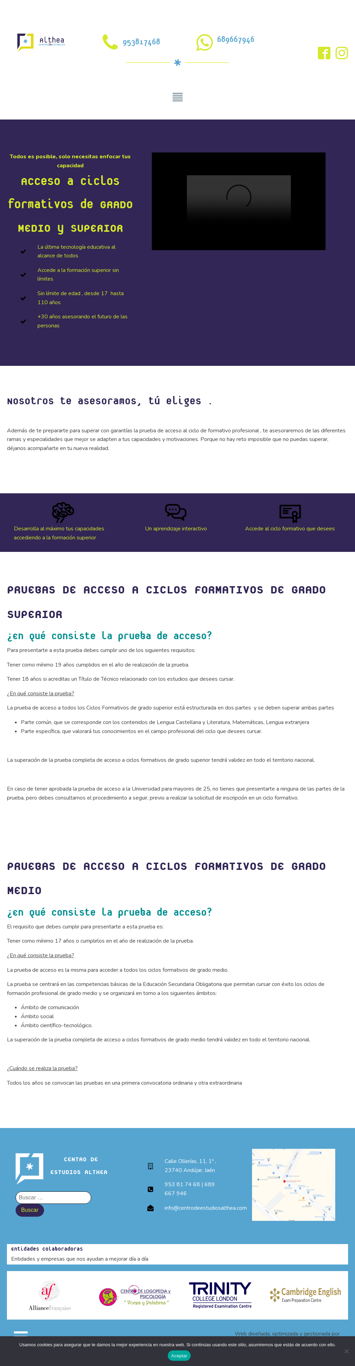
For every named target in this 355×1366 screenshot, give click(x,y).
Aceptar (179, 1355)
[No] (346, 1351)
